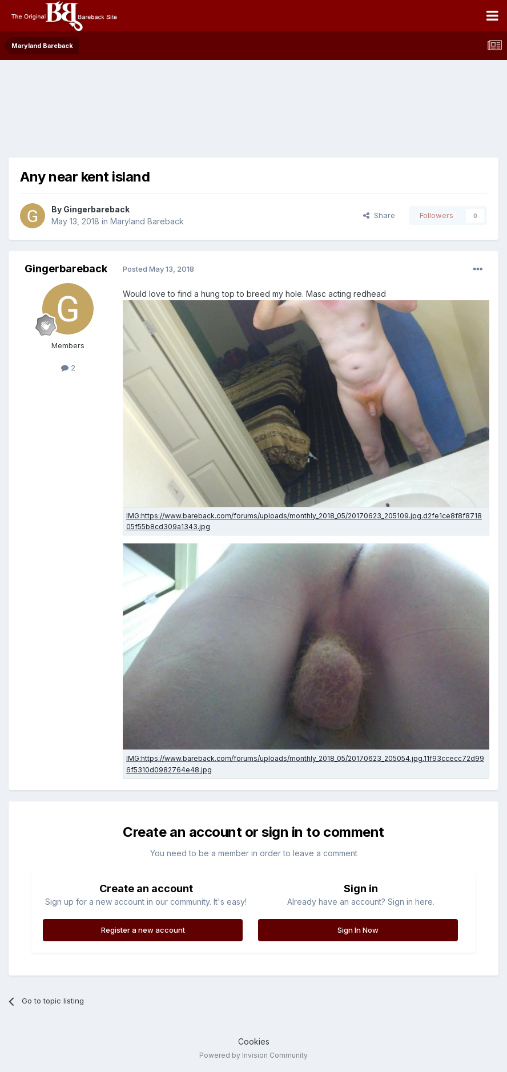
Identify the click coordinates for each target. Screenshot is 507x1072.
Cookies (253, 1041)
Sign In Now (358, 929)
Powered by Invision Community (253, 1055)
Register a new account (143, 929)
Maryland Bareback (147, 221)
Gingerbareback (96, 209)
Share (379, 215)
